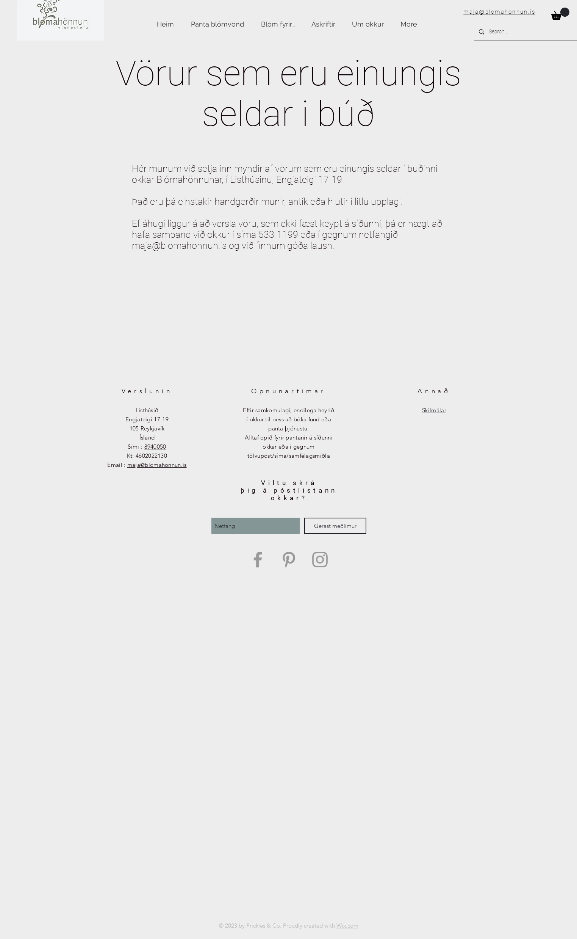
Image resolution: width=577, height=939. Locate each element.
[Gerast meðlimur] (335, 526)
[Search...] (526, 32)
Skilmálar (434, 410)
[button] (560, 14)
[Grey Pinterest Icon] (288, 559)
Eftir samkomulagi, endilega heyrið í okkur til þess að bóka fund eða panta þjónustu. (288, 419)
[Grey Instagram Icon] (320, 559)
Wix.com (347, 925)
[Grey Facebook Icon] (257, 559)
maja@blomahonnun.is (499, 11)
